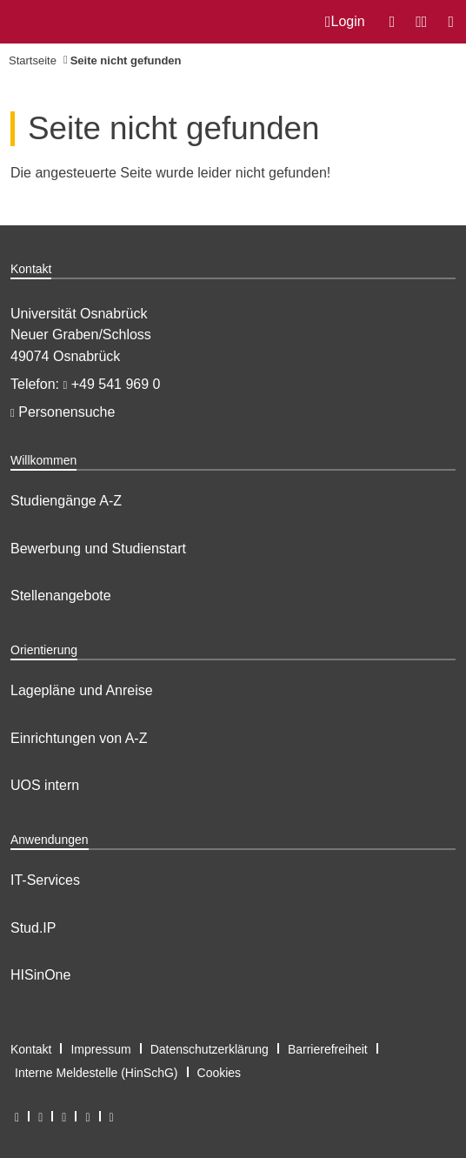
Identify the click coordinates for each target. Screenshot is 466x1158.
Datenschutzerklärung (209, 1049)
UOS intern (44, 785)
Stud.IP (33, 927)
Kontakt (30, 1049)
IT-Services (45, 880)
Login (345, 22)
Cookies (219, 1073)
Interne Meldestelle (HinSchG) (96, 1073)
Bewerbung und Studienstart (98, 548)
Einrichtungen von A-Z (78, 738)
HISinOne (40, 974)
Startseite (33, 60)
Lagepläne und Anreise (81, 690)
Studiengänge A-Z (66, 500)
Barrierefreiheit (328, 1049)
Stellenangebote (60, 595)
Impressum (100, 1049)
